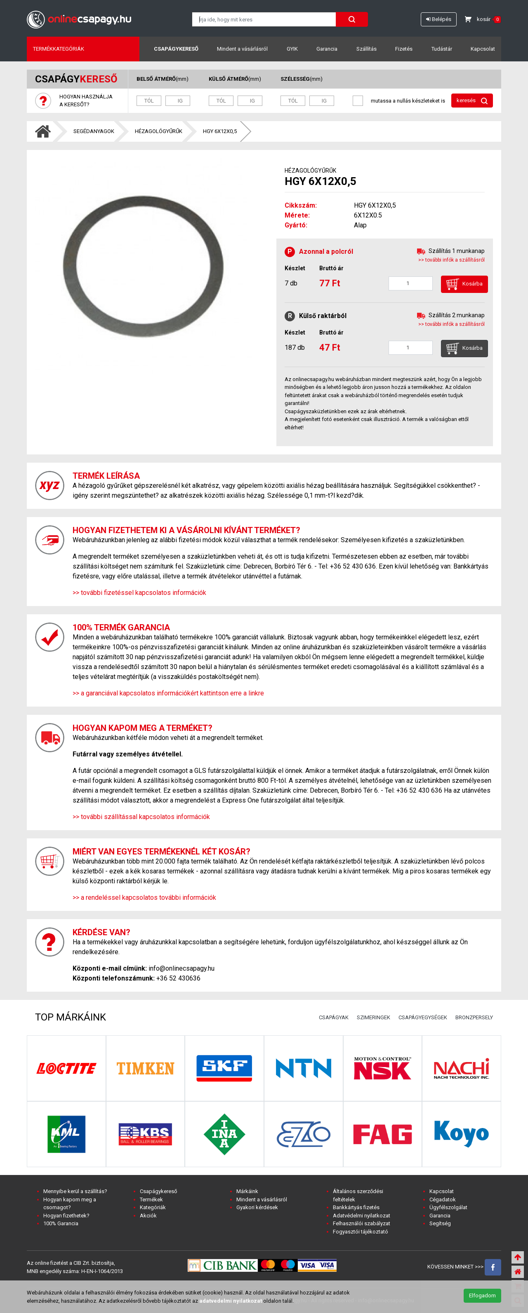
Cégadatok (442, 1199)
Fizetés (403, 49)
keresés (472, 100)
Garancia (326, 49)
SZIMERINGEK (373, 1017)
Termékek (151, 1199)
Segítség (440, 1223)
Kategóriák (153, 1207)
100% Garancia (60, 1223)
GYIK (292, 49)
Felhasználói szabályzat (361, 1223)
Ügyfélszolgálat (448, 1207)
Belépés (438, 19)
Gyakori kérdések (257, 1207)
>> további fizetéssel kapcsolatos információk (139, 593)
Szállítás (366, 49)
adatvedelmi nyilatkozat (230, 1301)
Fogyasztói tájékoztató (360, 1232)
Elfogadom (482, 1295)
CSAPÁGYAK (334, 1017)
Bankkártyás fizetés (356, 1207)
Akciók (148, 1215)
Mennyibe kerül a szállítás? (75, 1191)
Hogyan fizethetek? (66, 1215)
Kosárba (464, 284)
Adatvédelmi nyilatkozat (361, 1215)
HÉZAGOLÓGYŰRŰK (158, 131)
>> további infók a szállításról (451, 260)
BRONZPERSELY (474, 1017)
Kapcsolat (483, 49)
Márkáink (247, 1191)
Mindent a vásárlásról (242, 49)
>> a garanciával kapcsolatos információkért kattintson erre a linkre (168, 693)
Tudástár (441, 49)
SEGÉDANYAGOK (93, 131)
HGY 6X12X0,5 (220, 131)
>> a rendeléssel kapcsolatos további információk (144, 897)
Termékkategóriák (58, 49)
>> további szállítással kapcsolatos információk (141, 817)
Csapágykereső (176, 49)
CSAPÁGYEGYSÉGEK (422, 1017)
